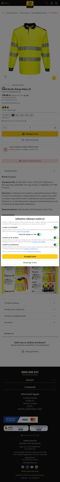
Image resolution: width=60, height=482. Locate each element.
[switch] (56, 227)
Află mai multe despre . (16, 231)
